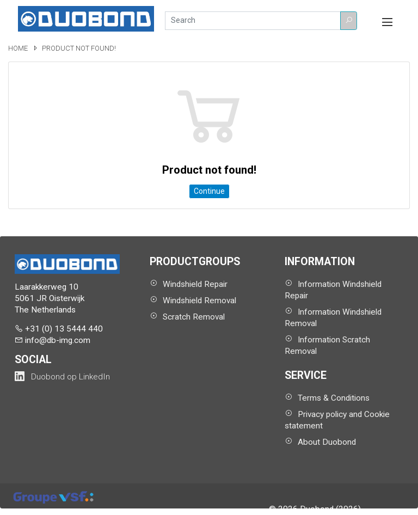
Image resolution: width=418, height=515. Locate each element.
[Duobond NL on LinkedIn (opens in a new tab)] (62, 377)
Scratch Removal (194, 317)
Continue (209, 191)
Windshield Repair (195, 284)
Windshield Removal (199, 300)
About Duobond (327, 442)
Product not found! (79, 48)
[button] (348, 20)
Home (18, 48)
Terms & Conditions (334, 398)
